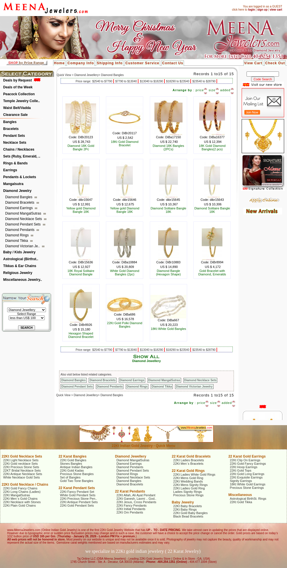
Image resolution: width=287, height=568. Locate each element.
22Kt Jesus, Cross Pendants (136, 502)
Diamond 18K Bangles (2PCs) (168, 147)
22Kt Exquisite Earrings (246, 477)
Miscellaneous (240, 495)
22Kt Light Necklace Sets (20, 460)
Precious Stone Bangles (77, 474)
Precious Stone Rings (188, 495)
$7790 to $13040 (126, 81)
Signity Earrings (241, 481)
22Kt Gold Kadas (72, 470)
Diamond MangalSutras (23, 213)
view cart (276, 9)
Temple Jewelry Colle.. (21, 101)
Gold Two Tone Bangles (76, 481)
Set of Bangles (70, 477)
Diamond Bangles (19, 197)
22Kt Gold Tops (240, 470)
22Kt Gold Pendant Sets (77, 505)
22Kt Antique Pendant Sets (79, 502)
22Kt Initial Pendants (131, 509)
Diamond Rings (17, 235)
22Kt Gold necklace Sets (20, 463)
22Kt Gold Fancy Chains (20, 488)
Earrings (10, 170)
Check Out (275, 63)
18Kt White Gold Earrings (247, 484)
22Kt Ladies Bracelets (188, 460)
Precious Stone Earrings (247, 487)
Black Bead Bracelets (188, 516)
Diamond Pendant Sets (23, 224)
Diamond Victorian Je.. (23, 246)
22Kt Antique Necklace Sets (22, 474)
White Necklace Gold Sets (21, 477)
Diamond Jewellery (146, 361)
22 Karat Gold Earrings (247, 456)
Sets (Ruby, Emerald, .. (21, 156)
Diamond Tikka (17, 241)
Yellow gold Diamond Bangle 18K (81, 210)
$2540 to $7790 (102, 81)
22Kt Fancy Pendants (132, 505)
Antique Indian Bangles (76, 467)
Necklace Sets (14, 143)
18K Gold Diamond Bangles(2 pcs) (212, 147)
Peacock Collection (19, 94)
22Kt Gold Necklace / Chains (25, 485)
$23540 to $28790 (204, 81)
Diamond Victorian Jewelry (194, 386)
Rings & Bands (15, 163)
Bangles (10, 122)
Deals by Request (17, 80)
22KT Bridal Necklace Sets (22, 470)
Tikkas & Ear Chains (19, 266)
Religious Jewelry (17, 273)
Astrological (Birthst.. (20, 259)
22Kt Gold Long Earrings (247, 474)
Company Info (80, 63)
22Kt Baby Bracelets (187, 506)
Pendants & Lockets (19, 177)
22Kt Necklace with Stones (22, 502)
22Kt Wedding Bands (188, 481)
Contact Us (172, 63)
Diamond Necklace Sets (24, 219)
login (251, 9)
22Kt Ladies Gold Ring (189, 488)
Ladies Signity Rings (187, 491)
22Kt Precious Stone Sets (21, 467)
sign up (262, 9)
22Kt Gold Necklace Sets (22, 456)
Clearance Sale (15, 115)
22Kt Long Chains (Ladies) (21, 491)
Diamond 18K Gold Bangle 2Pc (80, 147)
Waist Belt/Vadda (17, 108)
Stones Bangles (71, 463)
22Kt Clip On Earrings (245, 460)
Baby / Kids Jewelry (19, 252)
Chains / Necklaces (18, 149)
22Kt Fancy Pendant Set (77, 491)
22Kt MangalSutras (16, 495)
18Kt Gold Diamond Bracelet (124, 143)
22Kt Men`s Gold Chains (20, 498)
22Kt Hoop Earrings (243, 467)
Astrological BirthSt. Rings (248, 498)
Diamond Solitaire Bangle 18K (168, 210)
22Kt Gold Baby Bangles (190, 513)
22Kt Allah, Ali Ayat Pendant (136, 495)
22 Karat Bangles (72, 456)
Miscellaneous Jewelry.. (22, 280)
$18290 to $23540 (178, 81)
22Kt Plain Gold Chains (19, 505)
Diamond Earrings (19, 208)
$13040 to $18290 (152, 81)
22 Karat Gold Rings (188, 471)
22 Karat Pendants (130, 491)
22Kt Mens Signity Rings (190, 485)
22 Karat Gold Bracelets (191, 456)
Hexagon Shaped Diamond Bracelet (80, 335)
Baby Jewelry (183, 502)
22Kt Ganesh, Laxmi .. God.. (136, 498)
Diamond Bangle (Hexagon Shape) (168, 272)
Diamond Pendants (20, 230)
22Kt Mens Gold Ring (188, 478)
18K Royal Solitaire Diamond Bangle (80, 272)
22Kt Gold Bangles (73, 460)
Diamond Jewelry (17, 191)
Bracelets (11, 129)
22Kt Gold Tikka (241, 502)
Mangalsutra (13, 184)
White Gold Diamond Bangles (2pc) (124, 272)
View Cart (253, 63)
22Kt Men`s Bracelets (188, 463)
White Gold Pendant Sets (78, 495)
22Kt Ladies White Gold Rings (194, 474)
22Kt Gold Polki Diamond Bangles (124, 324)
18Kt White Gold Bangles (168, 328)
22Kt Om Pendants (130, 512)
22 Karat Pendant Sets (77, 488)
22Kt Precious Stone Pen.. (78, 498)
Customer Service (142, 63)
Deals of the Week (17, 87)
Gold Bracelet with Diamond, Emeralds (212, 272)
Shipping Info (110, 63)
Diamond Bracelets (20, 203)
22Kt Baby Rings (185, 509)
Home (59, 63)
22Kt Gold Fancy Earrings (248, 463)
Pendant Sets (14, 136)
